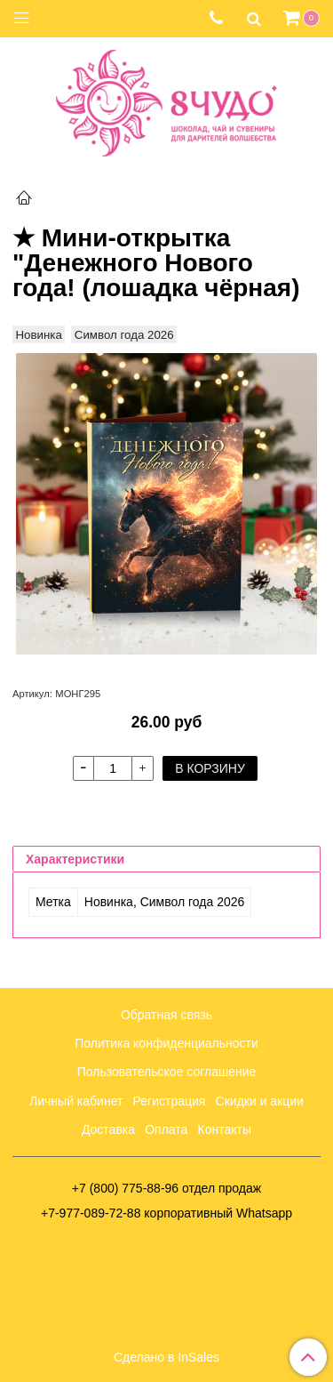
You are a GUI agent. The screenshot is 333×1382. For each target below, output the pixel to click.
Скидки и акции (260, 1101)
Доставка (108, 1129)
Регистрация (169, 1101)
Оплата (166, 1129)
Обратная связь (166, 1015)
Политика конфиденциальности (166, 1043)
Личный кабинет (76, 1101)
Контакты (224, 1129)
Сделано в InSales (166, 1357)
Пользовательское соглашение (167, 1072)
